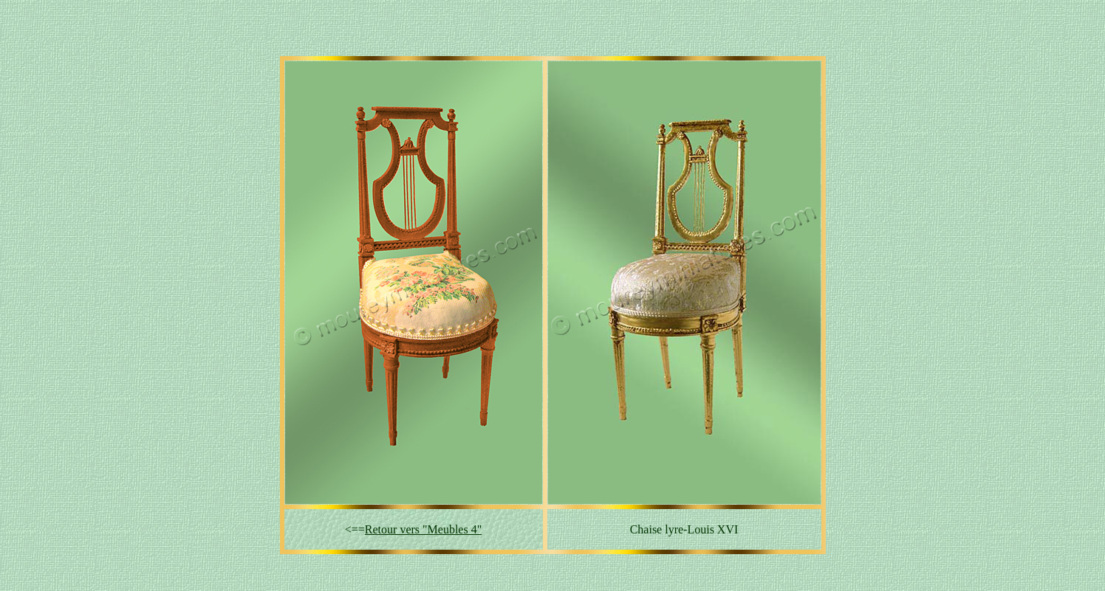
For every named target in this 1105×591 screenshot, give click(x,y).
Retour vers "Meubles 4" (423, 529)
